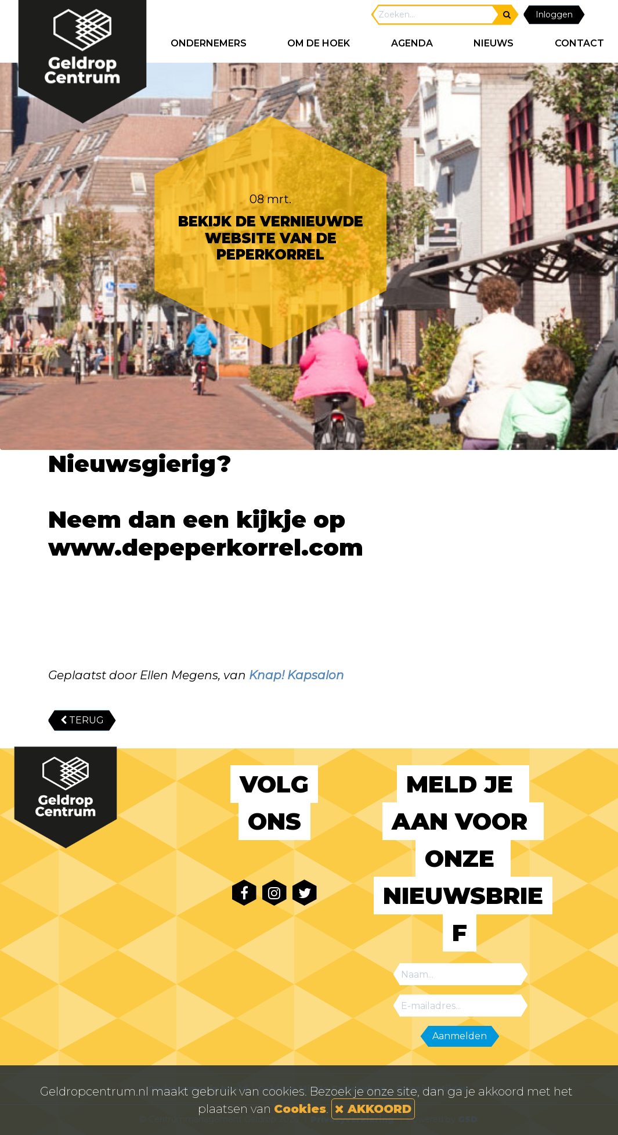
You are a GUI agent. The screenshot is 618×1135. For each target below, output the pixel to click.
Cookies (300, 1109)
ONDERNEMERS (209, 43)
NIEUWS (494, 43)
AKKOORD (373, 1109)
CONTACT (579, 43)
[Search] (435, 15)
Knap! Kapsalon (296, 675)
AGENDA (412, 43)
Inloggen (554, 14)
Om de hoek (318, 43)
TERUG (82, 720)
